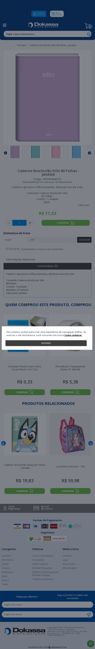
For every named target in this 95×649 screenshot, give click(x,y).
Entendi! (46, 343)
